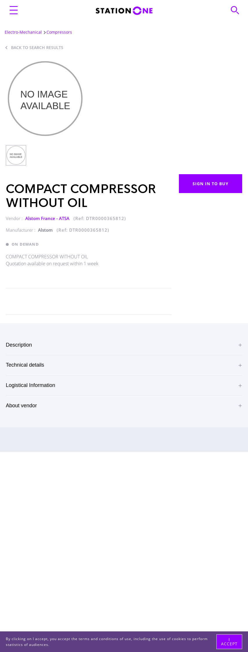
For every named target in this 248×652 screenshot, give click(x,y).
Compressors (59, 32)
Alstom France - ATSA (48, 218)
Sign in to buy (211, 183)
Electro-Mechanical (23, 32)
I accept (229, 641)
